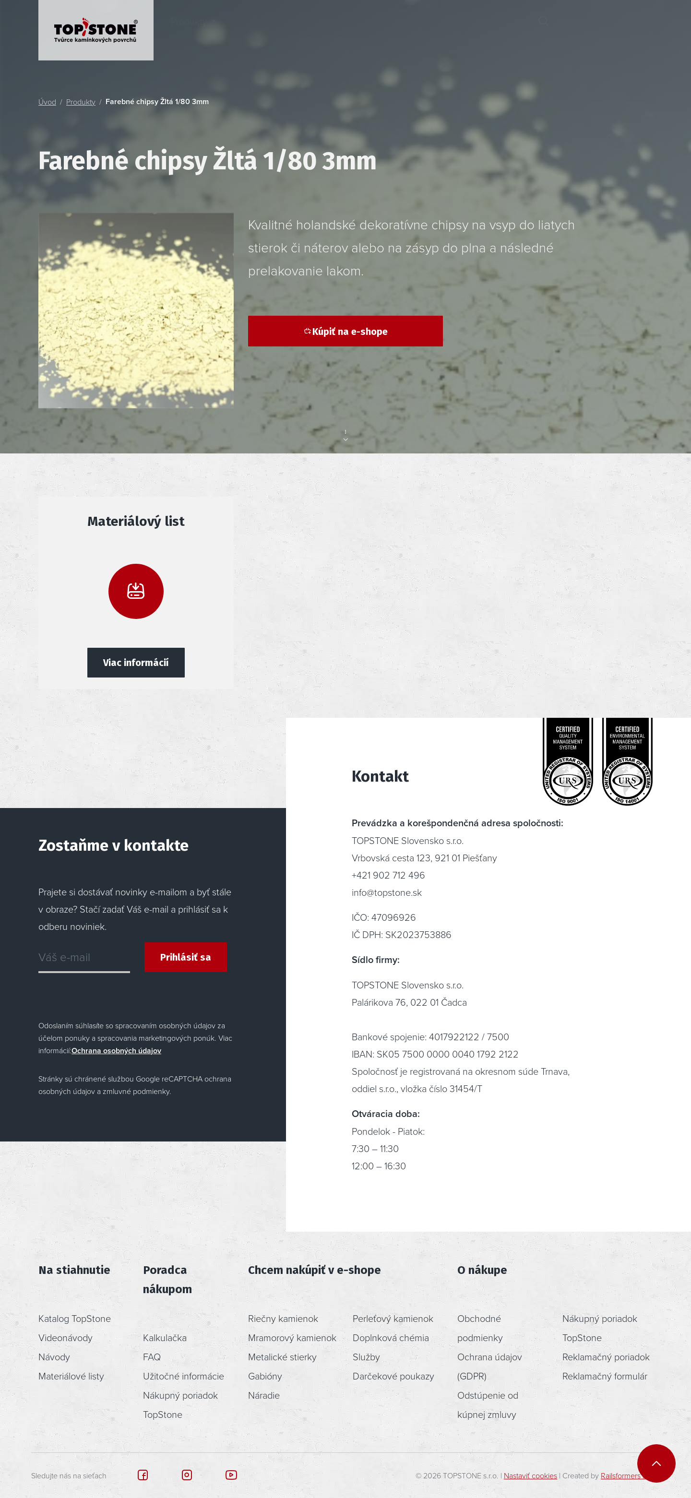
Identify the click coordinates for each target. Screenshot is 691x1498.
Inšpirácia (268, 30)
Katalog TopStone (74, 1318)
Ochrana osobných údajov (116, 1050)
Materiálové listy (71, 1375)
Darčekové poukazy (393, 1375)
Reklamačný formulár (604, 1375)
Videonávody (65, 1337)
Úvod (47, 101)
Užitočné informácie (183, 1375)
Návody (54, 1356)
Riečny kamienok (283, 1318)
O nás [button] (418, 30)
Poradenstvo (346, 30)
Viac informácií (136, 662)
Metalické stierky (282, 1356)
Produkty (80, 101)
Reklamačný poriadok (606, 1356)
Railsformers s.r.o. (629, 1475)
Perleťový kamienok (393, 1318)
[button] (578, 30)
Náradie (264, 1395)
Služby (366, 1356)
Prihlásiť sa (185, 957)
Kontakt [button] (487, 30)
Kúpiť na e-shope (345, 331)
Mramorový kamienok (292, 1337)
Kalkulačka (165, 1337)
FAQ (152, 1356)
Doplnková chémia (391, 1337)
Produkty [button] (189, 30)
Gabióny (265, 1375)
